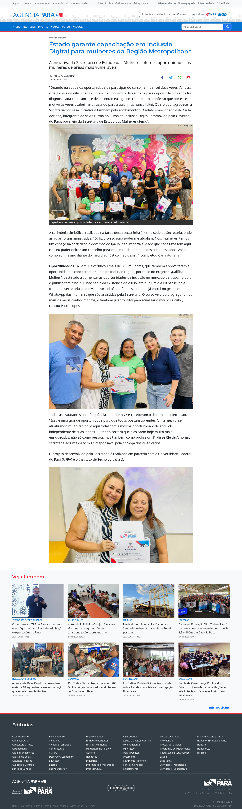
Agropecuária (19, 748)
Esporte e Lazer (94, 736)
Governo (90, 752)
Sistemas (90, 805)
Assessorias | (77, 805)
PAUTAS (43, 27)
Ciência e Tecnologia (60, 744)
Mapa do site (141, 3)
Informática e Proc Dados (100, 764)
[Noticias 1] (117, 558)
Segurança (166, 760)
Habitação (91, 756)
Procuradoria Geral (170, 744)
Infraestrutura (94, 768)
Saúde (163, 756)
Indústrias (91, 760)
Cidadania (54, 740)
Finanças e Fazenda (96, 744)
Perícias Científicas (133, 764)
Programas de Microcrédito (175, 748)
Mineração (129, 748)
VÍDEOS (78, 27)
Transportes (203, 748)
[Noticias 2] (124, 558)
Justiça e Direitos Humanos (138, 740)
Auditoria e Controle (23, 764)
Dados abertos (167, 3)
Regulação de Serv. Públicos (175, 752)
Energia (53, 764)
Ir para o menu (42, 3)
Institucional (130, 736)
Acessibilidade (105, 3)
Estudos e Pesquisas (97, 740)
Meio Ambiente (131, 744)
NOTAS (55, 27)
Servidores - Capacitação (173, 768)
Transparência (206, 3)
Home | (16, 805)
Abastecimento (20, 736)
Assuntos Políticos (22, 760)
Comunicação (56, 748)
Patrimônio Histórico (134, 760)
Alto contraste (123, 3)
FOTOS (66, 27)
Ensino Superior (58, 768)
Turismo (201, 752)
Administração (20, 740)
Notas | (47, 805)
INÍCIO (15, 27)
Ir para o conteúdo (22, 3)
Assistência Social (21, 756)
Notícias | (27, 805)
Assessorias (183, 14)
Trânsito (201, 744)
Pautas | (38, 805)
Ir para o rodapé (78, 3)
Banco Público (57, 736)
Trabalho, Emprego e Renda (212, 740)
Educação (54, 760)
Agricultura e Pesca (22, 744)
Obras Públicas (131, 752)
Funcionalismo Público (98, 748)
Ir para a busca (60, 3)
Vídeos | (65, 805)
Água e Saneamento (23, 752)
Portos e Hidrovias (170, 736)
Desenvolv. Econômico (61, 756)
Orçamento (129, 756)
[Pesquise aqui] (227, 27)
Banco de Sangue (21, 768)
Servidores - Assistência (173, 764)
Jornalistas (198, 14)
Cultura (53, 752)
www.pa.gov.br (187, 3)
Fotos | (56, 805)
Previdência (166, 740)
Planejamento (130, 768)
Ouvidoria (222, 3)
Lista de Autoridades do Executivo (159, 14)
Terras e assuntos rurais (210, 736)
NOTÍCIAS (29, 27)
